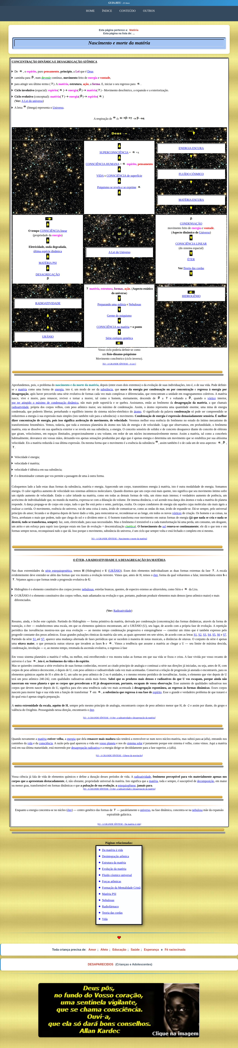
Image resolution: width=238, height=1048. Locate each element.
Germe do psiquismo (119, 315)
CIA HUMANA (109, 164)
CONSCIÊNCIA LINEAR (191, 243)
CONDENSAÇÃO (191, 223)
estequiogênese (127, 785)
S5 (214, 634)
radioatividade (20, 407)
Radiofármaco (110, 906)
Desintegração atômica (115, 856)
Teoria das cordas (193, 268)
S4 (209, 634)
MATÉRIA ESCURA (191, 199)
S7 (224, 634)
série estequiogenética (58, 570)
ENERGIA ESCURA (191, 148)
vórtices (177, 513)
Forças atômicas (111, 881)
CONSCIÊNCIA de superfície (124, 175)
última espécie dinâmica (47, 251)
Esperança (151, 949)
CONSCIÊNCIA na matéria (113, 326)
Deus (90, 71)
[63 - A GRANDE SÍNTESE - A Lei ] (119, 364)
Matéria (133, 30)
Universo (58, 107)
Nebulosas (135, 304)
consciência (46, 743)
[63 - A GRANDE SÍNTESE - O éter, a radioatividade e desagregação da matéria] (119, 717)
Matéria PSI (109, 893)
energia (59, 389)
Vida (104, 919)
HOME (90, 10)
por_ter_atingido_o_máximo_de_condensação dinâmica (45, 402)
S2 (199, 634)
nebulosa (197, 810)
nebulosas (88, 589)
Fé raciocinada (175, 949)
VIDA (100, 175)
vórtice (212, 398)
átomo (137, 411)
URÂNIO (48, 336)
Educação (119, 949)
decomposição (205, 781)
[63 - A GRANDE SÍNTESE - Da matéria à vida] (119, 824)
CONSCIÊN (93, 164)
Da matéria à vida (112, 850)
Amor (92, 949)
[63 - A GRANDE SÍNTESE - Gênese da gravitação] (119, 755)
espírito (157, 692)
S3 (204, 634)
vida (30, 743)
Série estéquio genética (119, 338)
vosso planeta (107, 743)
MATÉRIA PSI (48, 262)
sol (164, 526)
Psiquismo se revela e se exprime (116, 187)
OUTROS (149, 10)
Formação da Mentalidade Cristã (121, 887)
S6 (218, 634)
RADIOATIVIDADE (47, 303)
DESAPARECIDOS (100, 964)
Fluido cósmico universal (117, 875)
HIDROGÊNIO (191, 296)
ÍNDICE (107, 10)
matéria (22, 389)
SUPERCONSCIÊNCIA (114, 152)
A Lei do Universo (120, 252)
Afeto (104, 949)
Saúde (135, 949)
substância (106, 389)
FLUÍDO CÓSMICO (191, 174)
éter (155, 575)
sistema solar (134, 743)
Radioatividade (122, 610)
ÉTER (191, 259)
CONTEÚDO (127, 10)
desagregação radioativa (85, 747)
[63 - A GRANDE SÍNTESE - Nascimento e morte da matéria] (119, 538)
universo (145, 810)
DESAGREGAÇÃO (48, 274)
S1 (195, 634)
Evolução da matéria (114, 868)
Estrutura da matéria (114, 862)
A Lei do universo (32, 101)
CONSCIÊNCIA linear (53, 230)
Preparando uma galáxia (112, 304)
